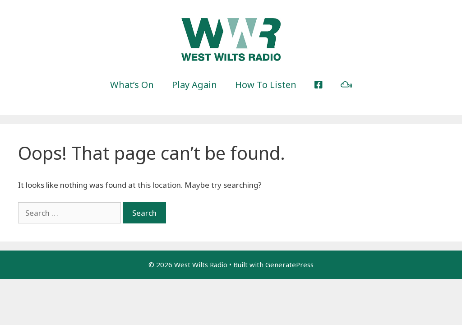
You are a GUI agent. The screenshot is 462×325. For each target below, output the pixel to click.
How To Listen (265, 85)
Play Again (194, 85)
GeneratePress (289, 264)
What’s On (132, 85)
